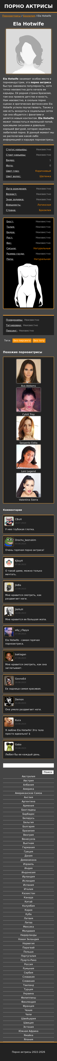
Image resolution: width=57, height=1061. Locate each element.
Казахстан (28, 893)
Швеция (28, 1022)
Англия (28, 797)
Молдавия (28, 930)
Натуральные (42, 248)
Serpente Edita (28, 442)
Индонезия (28, 872)
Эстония (28, 1027)
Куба (28, 914)
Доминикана (28, 859)
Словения (28, 981)
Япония (28, 1039)
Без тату (39, 340)
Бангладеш (28, 809)
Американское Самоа (28, 793)
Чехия (28, 1010)
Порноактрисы (11, 15)
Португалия (28, 956)
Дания (28, 855)
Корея (28, 910)
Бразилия (29, 15)
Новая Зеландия (28, 939)
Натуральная (42, 259)
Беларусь (28, 818)
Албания (28, 784)
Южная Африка (28, 1031)
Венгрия (28, 834)
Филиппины (28, 997)
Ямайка (28, 1035)
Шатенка (45, 176)
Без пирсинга (22, 340)
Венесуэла (28, 839)
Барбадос (28, 814)
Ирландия (28, 876)
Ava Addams (28, 385)
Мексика (28, 926)
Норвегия (29, 943)
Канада (28, 897)
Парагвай (29, 947)
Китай (28, 901)
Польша (29, 951)
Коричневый (43, 171)
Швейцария (28, 1018)
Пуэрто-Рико (28, 960)
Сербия (28, 972)
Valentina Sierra (28, 499)
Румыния (28, 968)
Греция (28, 851)
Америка (28, 789)
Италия (28, 889)
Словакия (28, 976)
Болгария (28, 826)
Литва (28, 922)
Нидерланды (28, 935)
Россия (28, 964)
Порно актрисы (28, 6)
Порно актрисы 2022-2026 (28, 1052)
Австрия (28, 780)
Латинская (44, 204)
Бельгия (28, 822)
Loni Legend (28, 471)
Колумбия (28, 905)
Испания (28, 885)
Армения (28, 805)
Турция (28, 989)
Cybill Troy (28, 414)
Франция (28, 1006)
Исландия (28, 880)
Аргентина (28, 801)
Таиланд (28, 985)
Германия (28, 847)
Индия (29, 868)
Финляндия (28, 1001)
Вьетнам (28, 843)
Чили (28, 1014)
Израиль (28, 864)
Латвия (28, 918)
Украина (28, 993)
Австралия (28, 776)
